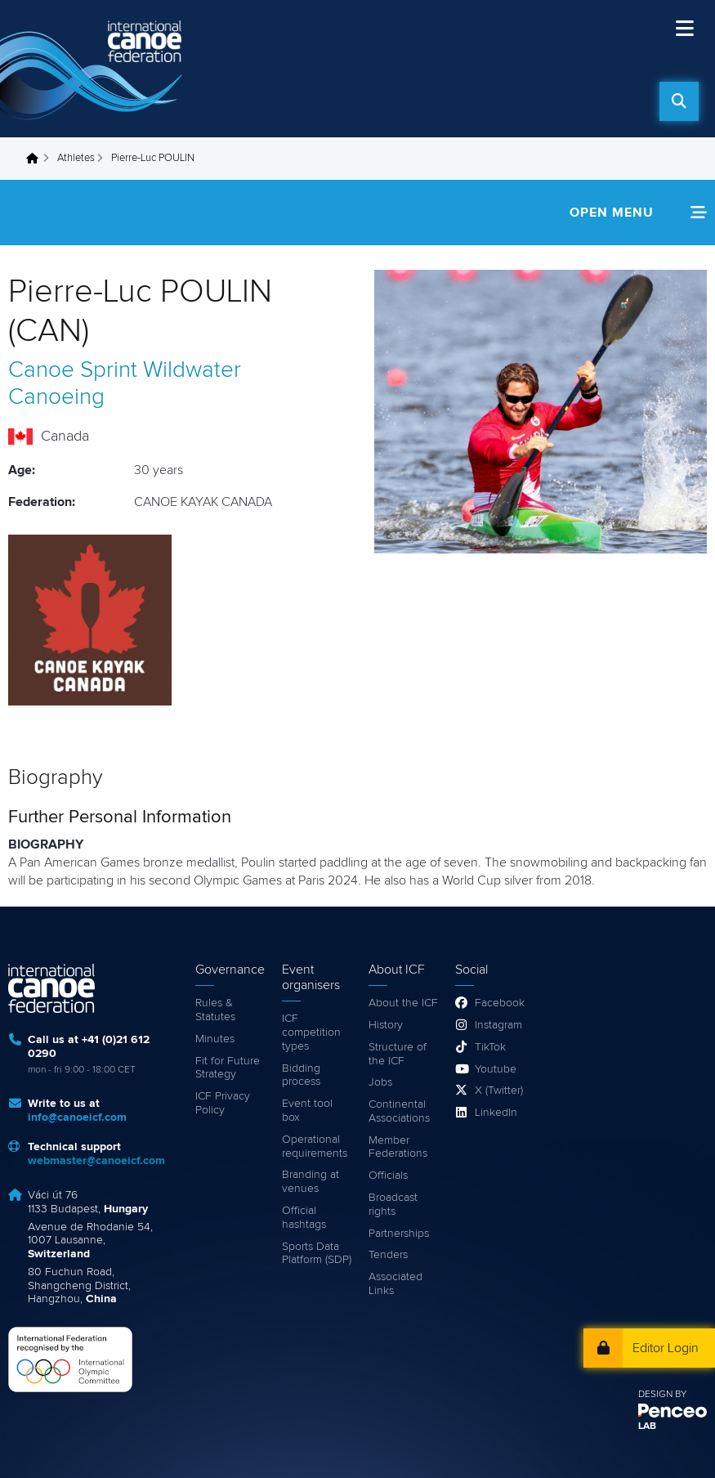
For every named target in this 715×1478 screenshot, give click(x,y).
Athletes (76, 158)
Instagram (498, 1025)
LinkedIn (496, 1112)
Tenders (388, 1255)
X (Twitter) (499, 1090)
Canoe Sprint (72, 370)
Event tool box (307, 1110)
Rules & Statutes (215, 1010)
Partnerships (399, 1233)
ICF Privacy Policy (222, 1103)
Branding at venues (310, 1181)
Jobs (380, 1082)
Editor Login (665, 1348)
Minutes (215, 1039)
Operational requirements (314, 1146)
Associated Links (395, 1284)
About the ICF (403, 1003)
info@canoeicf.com (77, 1117)
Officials (388, 1175)
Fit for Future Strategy (227, 1068)
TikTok (490, 1047)
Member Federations (398, 1147)
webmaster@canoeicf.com (96, 1161)
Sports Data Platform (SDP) (316, 1253)
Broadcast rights (393, 1204)
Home (37, 158)
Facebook (500, 1003)
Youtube (495, 1069)
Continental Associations (399, 1111)
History (386, 1025)
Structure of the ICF (398, 1054)
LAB (647, 1426)
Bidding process (301, 1075)
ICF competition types (311, 1032)
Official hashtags (304, 1217)
